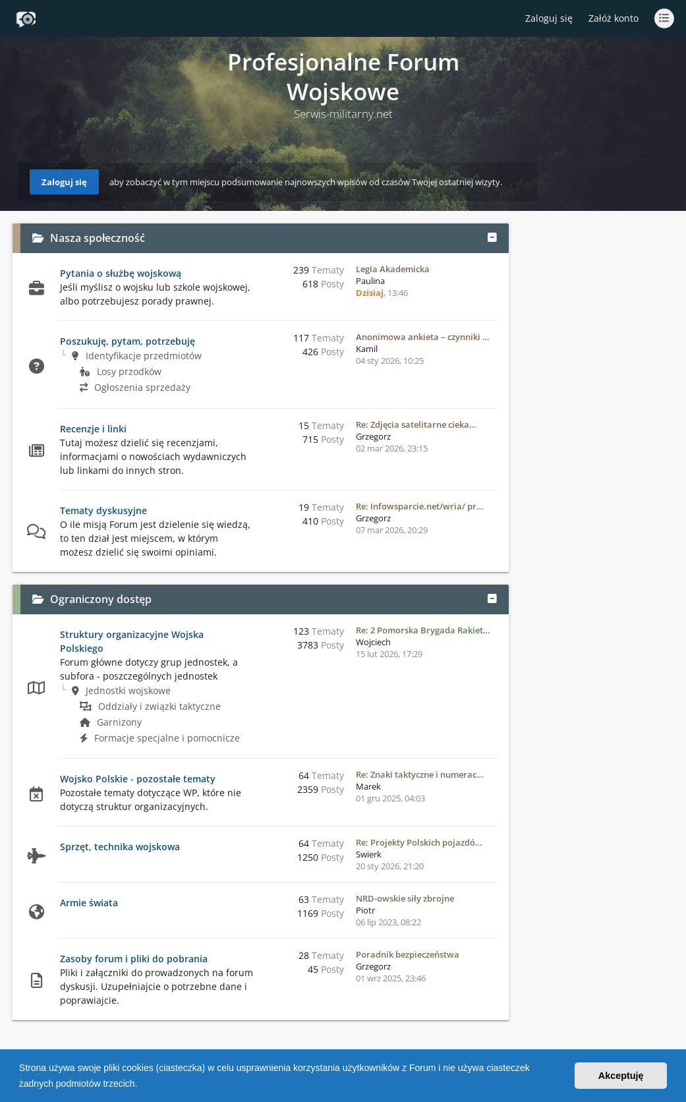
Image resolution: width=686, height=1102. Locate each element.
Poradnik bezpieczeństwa (407, 954)
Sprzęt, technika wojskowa (120, 846)
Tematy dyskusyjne (103, 510)
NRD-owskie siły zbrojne (405, 898)
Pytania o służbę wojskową (120, 273)
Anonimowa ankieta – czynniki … (423, 337)
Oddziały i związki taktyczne (150, 706)
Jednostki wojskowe (121, 690)
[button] (142, 1085)
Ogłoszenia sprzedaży (135, 387)
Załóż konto (613, 18)
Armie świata (89, 902)
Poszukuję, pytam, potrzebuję (127, 341)
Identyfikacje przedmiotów (137, 355)
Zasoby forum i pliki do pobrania (134, 958)
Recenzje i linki (93, 428)
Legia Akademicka (393, 269)
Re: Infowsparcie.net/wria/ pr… (420, 506)
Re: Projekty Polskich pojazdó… (419, 842)
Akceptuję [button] (621, 1075)
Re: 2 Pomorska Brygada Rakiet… (423, 630)
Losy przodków (120, 371)
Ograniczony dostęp (101, 599)
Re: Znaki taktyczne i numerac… (420, 774)
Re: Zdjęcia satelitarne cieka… (416, 424)
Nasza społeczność (97, 238)
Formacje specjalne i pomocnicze (160, 738)
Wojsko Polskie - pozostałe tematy (137, 778)
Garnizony (111, 722)
